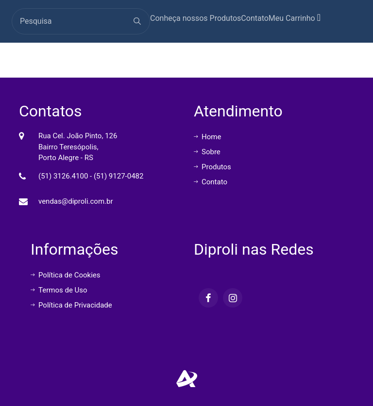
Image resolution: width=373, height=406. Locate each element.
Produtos (212, 166)
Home (207, 136)
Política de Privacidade (71, 305)
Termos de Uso (59, 290)
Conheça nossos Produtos (195, 18)
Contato (255, 18)
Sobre (207, 151)
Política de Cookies (66, 275)
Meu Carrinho (295, 18)
